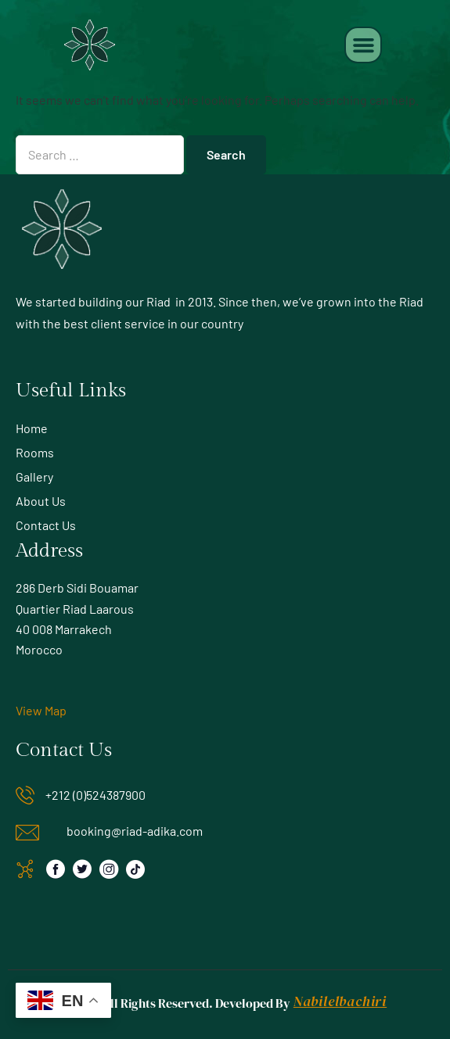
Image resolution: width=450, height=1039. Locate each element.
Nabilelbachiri (340, 1001)
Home (32, 428)
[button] (363, 45)
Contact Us (46, 525)
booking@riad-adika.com (135, 830)
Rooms (35, 452)
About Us (41, 500)
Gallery (34, 476)
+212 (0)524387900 (95, 794)
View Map (41, 710)
